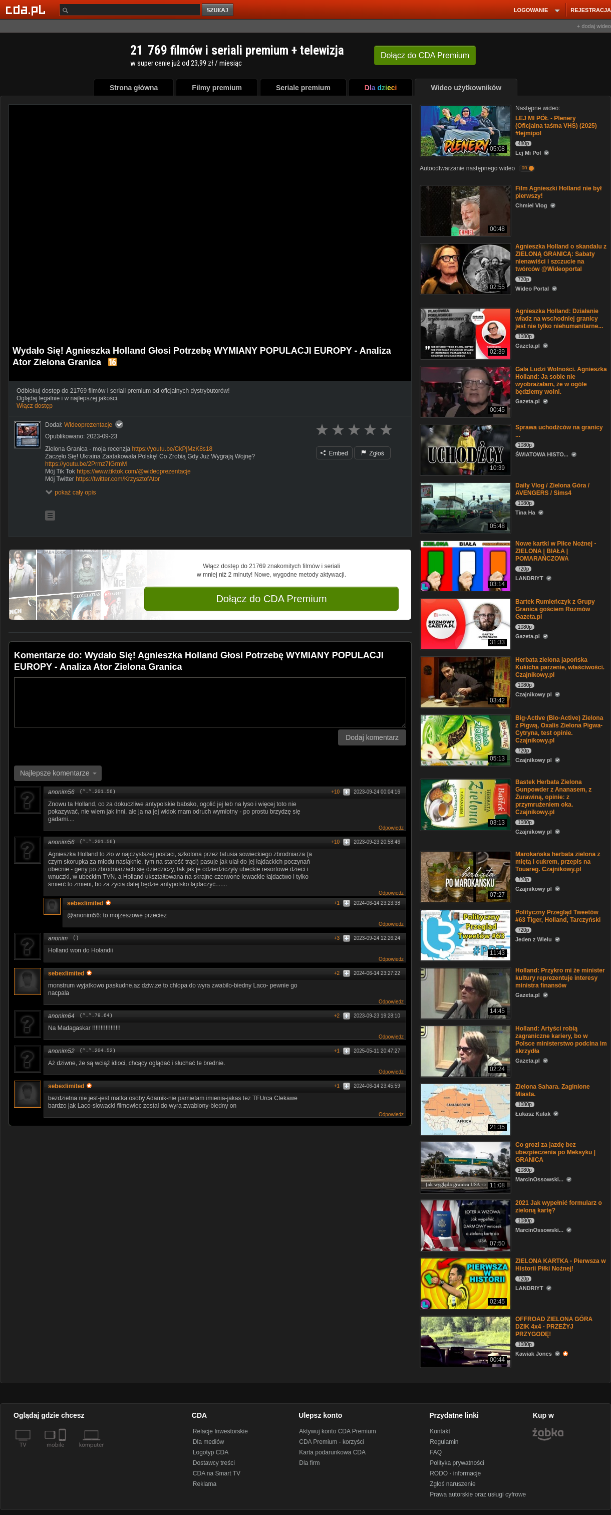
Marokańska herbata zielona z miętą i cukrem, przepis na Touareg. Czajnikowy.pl (557, 862)
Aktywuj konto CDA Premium (337, 1431)
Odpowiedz (391, 828)
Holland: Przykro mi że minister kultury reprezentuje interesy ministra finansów (560, 978)
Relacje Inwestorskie (220, 1431)
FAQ (436, 1452)
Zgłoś (372, 453)
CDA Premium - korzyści (331, 1441)
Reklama (204, 1483)
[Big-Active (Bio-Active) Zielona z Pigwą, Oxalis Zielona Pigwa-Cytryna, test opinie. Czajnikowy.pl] (464, 739)
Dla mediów (208, 1441)
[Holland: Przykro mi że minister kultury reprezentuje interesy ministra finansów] (464, 992)
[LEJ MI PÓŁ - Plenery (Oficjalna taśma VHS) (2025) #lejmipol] (464, 130)
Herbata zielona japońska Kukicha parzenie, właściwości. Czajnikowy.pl (559, 667)
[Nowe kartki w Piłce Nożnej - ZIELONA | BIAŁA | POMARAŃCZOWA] (464, 565)
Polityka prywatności (457, 1462)
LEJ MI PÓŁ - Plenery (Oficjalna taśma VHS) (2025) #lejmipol (556, 126)
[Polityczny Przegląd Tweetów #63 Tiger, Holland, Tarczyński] (464, 934)
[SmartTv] (63, 1450)
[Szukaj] (129, 10)
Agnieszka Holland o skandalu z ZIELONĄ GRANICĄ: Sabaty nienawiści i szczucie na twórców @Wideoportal (560, 258)
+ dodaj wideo (594, 26)
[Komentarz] (210, 702)
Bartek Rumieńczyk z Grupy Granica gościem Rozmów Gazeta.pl (555, 609)
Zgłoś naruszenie (452, 1483)
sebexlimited (89, 903)
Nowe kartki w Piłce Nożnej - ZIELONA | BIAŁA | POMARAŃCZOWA (555, 551)
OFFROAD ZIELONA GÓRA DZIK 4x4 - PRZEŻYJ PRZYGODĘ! (553, 1327)
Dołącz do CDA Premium (271, 598)
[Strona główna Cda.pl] (27, 9)
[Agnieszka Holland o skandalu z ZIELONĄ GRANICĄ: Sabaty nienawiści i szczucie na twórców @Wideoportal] (464, 268)
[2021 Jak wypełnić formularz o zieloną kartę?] (464, 1224)
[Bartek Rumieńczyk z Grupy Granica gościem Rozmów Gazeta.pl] (464, 623)
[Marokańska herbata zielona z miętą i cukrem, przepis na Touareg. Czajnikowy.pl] (464, 876)
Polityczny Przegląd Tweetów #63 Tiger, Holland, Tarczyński (557, 916)
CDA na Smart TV (216, 1473)
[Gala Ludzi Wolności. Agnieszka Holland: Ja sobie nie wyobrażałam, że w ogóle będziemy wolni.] (464, 391)
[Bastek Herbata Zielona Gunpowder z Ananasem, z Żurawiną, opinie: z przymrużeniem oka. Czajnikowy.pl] (464, 804)
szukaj (218, 10)
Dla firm (309, 1462)
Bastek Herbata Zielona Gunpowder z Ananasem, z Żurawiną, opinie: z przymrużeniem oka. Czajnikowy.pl (553, 797)
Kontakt (440, 1431)
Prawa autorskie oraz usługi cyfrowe (478, 1494)
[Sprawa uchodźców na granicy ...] (464, 449)
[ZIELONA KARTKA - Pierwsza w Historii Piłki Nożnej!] (464, 1282)
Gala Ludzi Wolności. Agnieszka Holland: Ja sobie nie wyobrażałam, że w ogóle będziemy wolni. (561, 380)
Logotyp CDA (210, 1452)
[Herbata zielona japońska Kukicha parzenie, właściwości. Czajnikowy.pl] (464, 681)
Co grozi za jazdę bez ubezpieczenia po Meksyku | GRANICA (555, 1152)
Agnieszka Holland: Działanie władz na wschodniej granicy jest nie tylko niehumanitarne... (559, 319)
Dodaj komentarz (372, 737)
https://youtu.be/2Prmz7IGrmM (86, 463)
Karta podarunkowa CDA (332, 1452)
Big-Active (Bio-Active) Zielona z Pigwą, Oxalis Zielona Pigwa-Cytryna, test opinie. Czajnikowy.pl (559, 729)
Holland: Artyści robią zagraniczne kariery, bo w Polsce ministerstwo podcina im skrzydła (561, 1040)
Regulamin (444, 1441)
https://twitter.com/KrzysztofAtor (118, 478)
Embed (334, 453)
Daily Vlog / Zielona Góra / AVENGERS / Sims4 (552, 489)
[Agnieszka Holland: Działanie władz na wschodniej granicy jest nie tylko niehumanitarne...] (464, 333)
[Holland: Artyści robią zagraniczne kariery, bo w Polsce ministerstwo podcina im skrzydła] (464, 1050)
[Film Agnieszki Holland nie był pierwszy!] (464, 210)
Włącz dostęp (35, 405)
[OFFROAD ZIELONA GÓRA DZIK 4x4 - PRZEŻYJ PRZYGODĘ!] (464, 1341)
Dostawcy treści (214, 1462)
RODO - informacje (455, 1473)
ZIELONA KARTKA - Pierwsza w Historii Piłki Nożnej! (560, 1264)
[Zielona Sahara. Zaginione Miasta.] (464, 1108)
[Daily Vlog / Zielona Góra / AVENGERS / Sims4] (464, 507)
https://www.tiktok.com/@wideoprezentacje (134, 471)
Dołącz (425, 55)
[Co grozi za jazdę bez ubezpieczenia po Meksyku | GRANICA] (464, 1166)
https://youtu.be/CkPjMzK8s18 (172, 448)
